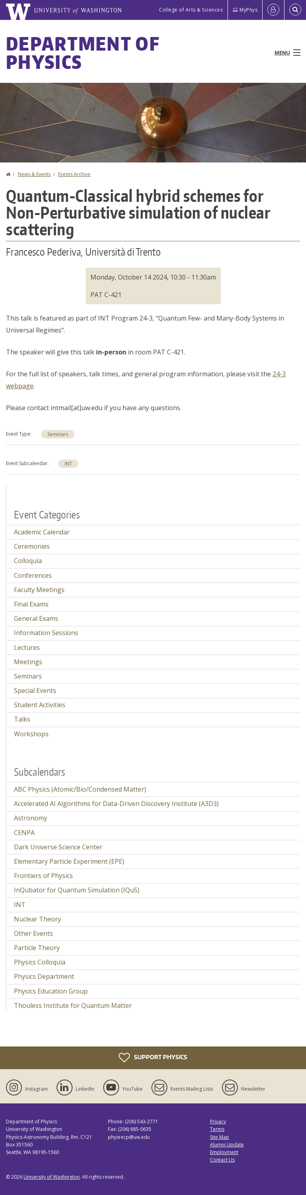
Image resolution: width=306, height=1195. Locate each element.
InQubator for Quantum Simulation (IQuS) (76, 890)
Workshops (31, 734)
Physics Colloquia (39, 962)
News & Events (34, 174)
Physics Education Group (51, 991)
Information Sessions (46, 632)
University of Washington (52, 1176)
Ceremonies (32, 546)
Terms (217, 1129)
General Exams (36, 618)
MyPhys (245, 9)
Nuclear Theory (37, 919)
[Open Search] (295, 10)
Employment (224, 1152)
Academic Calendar (42, 532)
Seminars (57, 434)
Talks (22, 719)
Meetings (28, 661)
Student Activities (39, 704)
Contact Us (222, 1159)
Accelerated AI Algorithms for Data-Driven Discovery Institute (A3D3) (116, 803)
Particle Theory (37, 947)
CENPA (24, 832)
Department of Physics (82, 52)
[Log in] (273, 10)
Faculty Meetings (39, 589)
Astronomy (30, 818)
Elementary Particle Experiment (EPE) (69, 861)
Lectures (27, 647)
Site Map (219, 1137)
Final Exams (31, 604)
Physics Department (44, 976)
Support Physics (153, 1057)
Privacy (218, 1121)
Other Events (33, 933)
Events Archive (74, 174)
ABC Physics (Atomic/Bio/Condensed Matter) (80, 789)
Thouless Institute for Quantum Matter (73, 1005)
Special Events (35, 690)
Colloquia (28, 560)
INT (68, 463)
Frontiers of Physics (43, 875)
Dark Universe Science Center (58, 847)
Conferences (33, 575)
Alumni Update (227, 1144)
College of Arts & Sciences (191, 9)
